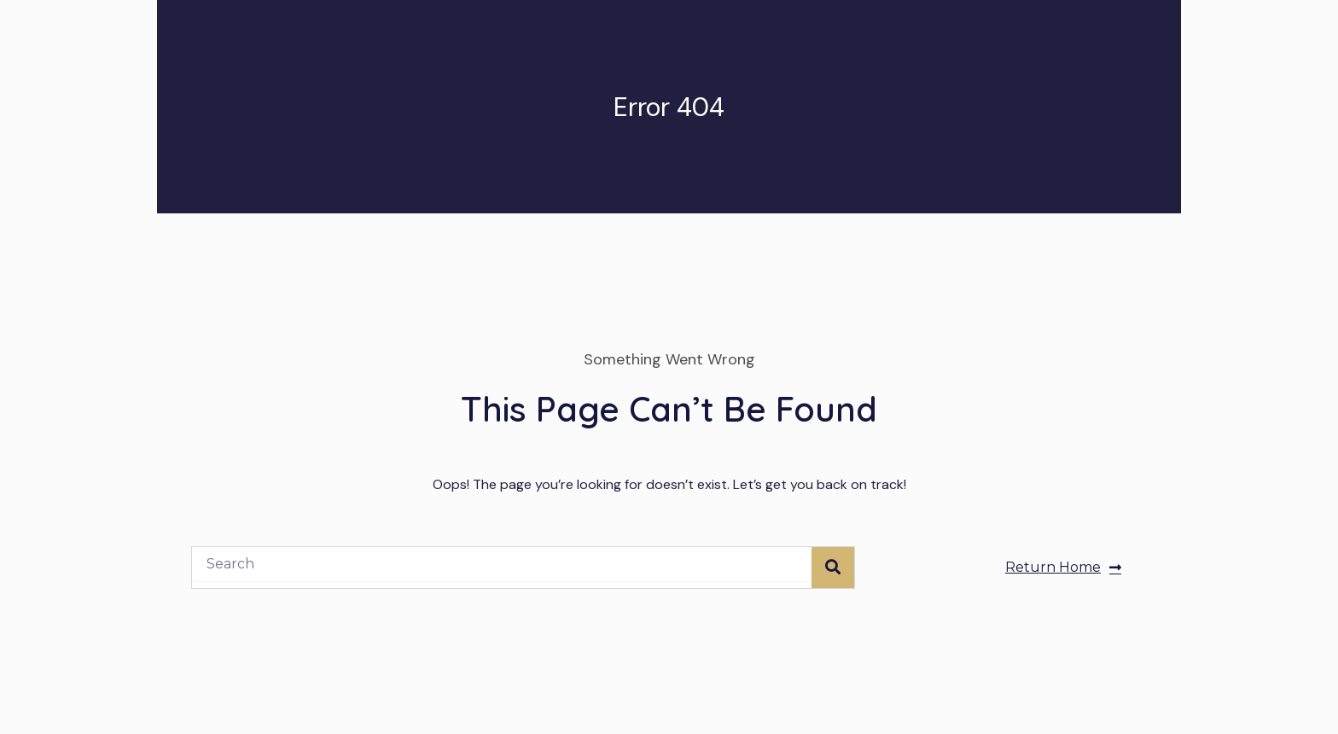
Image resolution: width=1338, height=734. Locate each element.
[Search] (833, 567)
